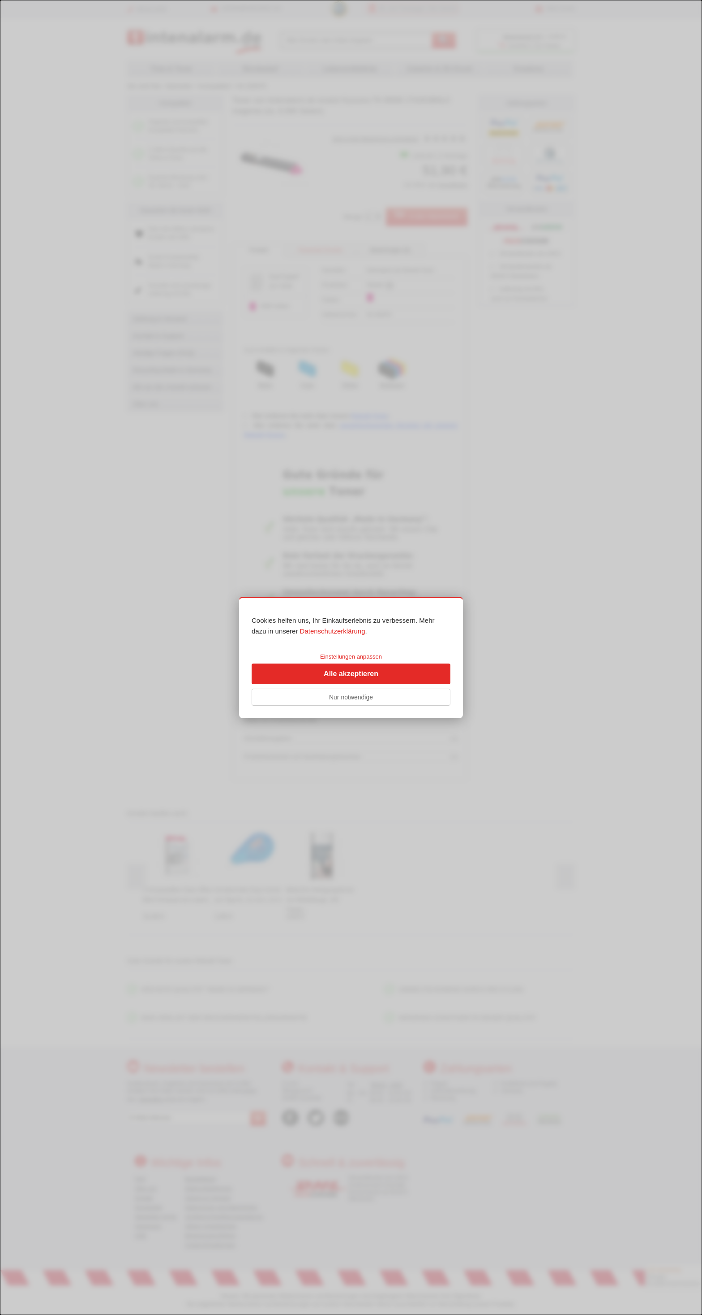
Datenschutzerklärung (332, 631)
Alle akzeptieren (351, 673)
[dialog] (351, 657)
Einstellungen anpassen (351, 656)
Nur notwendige (351, 697)
